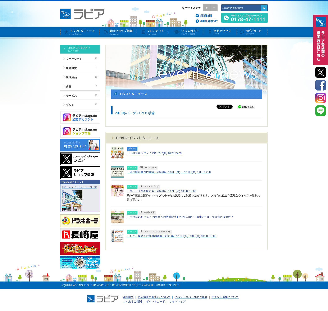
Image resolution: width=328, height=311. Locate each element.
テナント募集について (225, 297)
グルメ (70, 104)
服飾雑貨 (71, 68)
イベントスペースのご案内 (191, 297)
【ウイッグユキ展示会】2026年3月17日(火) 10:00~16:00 (161, 191)
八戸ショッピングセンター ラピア (79, 187)
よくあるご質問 (132, 301)
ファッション (74, 58)
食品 (68, 86)
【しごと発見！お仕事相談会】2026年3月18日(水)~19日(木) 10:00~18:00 (171, 236)
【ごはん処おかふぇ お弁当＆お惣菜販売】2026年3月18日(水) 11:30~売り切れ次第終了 (180, 217)
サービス (71, 95)
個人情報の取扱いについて (154, 297)
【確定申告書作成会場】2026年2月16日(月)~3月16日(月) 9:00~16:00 (169, 172)
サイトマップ (177, 301)
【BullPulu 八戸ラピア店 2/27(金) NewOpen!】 (155, 153)
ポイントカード (155, 301)
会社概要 (128, 297)
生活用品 (71, 77)
